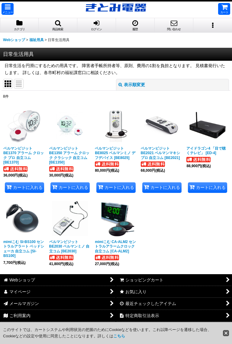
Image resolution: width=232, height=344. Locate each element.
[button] (8, 9)
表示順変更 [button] (131, 84)
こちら (119, 336)
